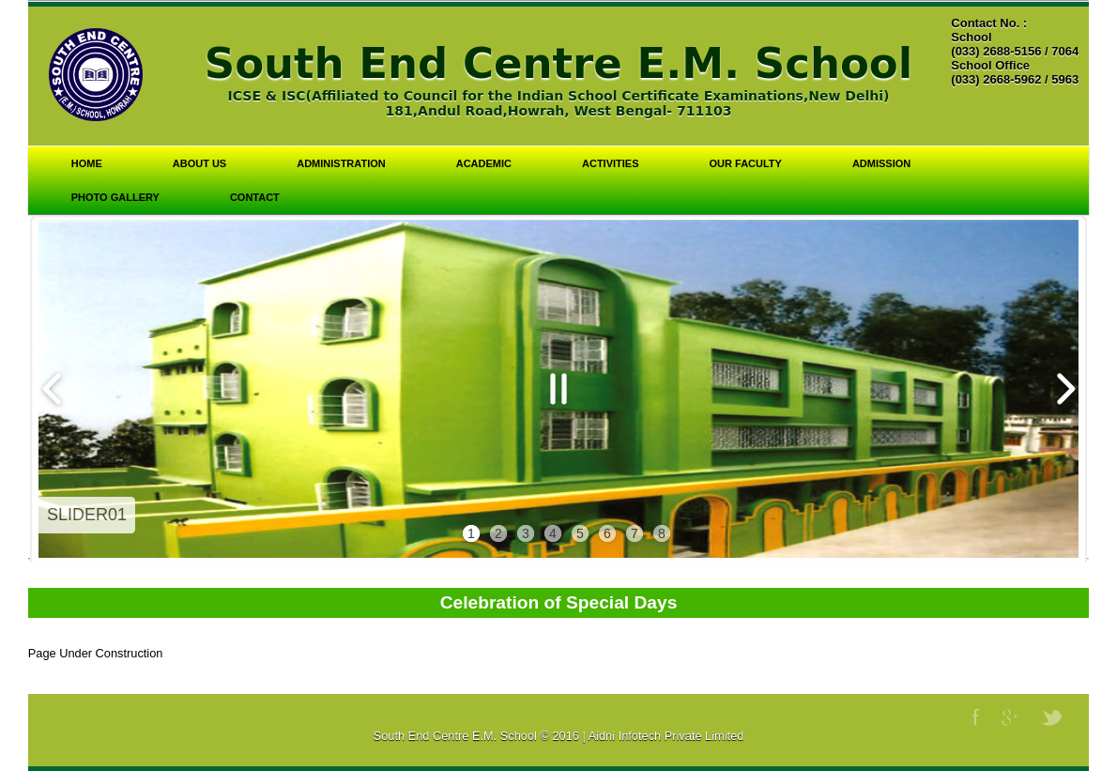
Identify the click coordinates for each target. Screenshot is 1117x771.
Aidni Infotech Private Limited (666, 736)
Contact (255, 197)
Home (86, 163)
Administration (341, 163)
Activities (610, 163)
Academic (484, 163)
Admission (881, 163)
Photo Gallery (115, 197)
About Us (199, 163)
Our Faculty (746, 163)
